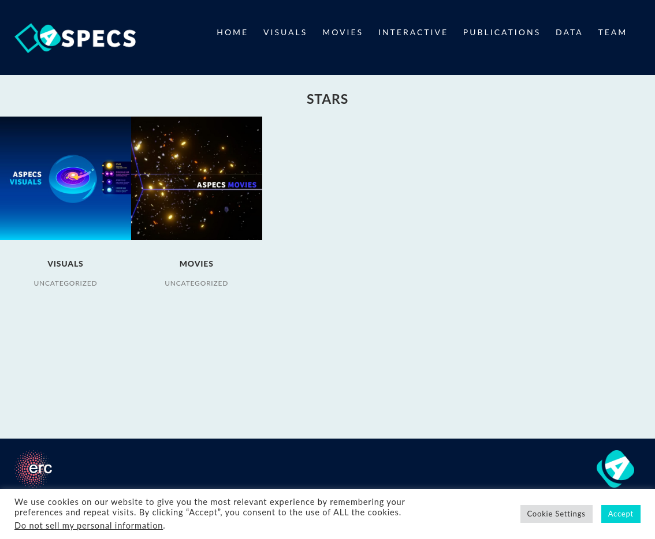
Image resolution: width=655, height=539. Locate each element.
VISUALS (285, 32)
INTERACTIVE (413, 32)
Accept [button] (621, 513)
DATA (569, 32)
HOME (232, 32)
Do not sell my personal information (88, 525)
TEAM (613, 32)
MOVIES (342, 32)
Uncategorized (65, 283)
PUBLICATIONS (502, 32)
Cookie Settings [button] (556, 513)
